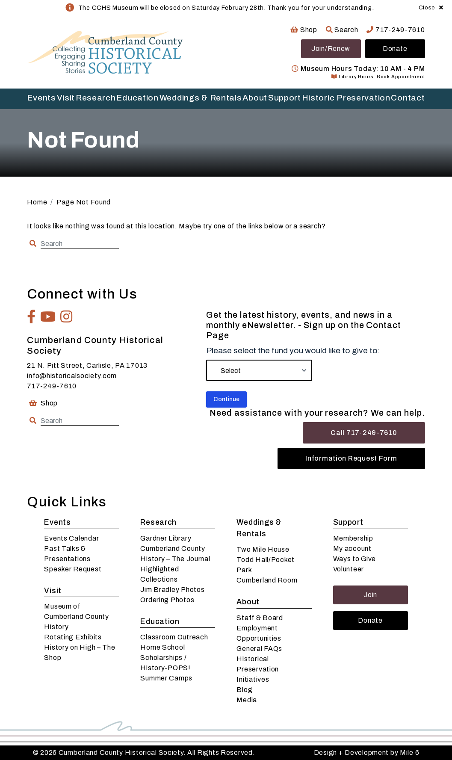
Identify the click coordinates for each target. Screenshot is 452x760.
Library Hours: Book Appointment (378, 76)
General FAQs (259, 648)
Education (137, 97)
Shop (303, 29)
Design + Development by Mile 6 (367, 752)
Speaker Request (72, 569)
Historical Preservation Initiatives (257, 669)
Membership (353, 538)
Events (41, 97)
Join (370, 594)
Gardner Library (165, 538)
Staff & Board (259, 617)
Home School (162, 647)
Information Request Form (351, 458)
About (254, 97)
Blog (244, 689)
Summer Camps (166, 678)
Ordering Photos (167, 599)
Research (96, 97)
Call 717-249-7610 (364, 432)
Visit (66, 97)
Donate (395, 48)
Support (284, 97)
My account (352, 548)
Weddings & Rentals (201, 97)
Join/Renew (330, 48)
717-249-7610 (395, 29)
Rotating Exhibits (72, 637)
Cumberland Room (266, 580)
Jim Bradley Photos (172, 589)
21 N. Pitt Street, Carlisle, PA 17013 (87, 365)
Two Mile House (262, 549)
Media (246, 700)
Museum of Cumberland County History (76, 616)
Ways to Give (354, 558)
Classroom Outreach (174, 637)
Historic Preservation (346, 97)
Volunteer (348, 569)
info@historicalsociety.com (72, 375)
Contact (408, 97)
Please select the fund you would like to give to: (293, 350)
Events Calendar (71, 538)
